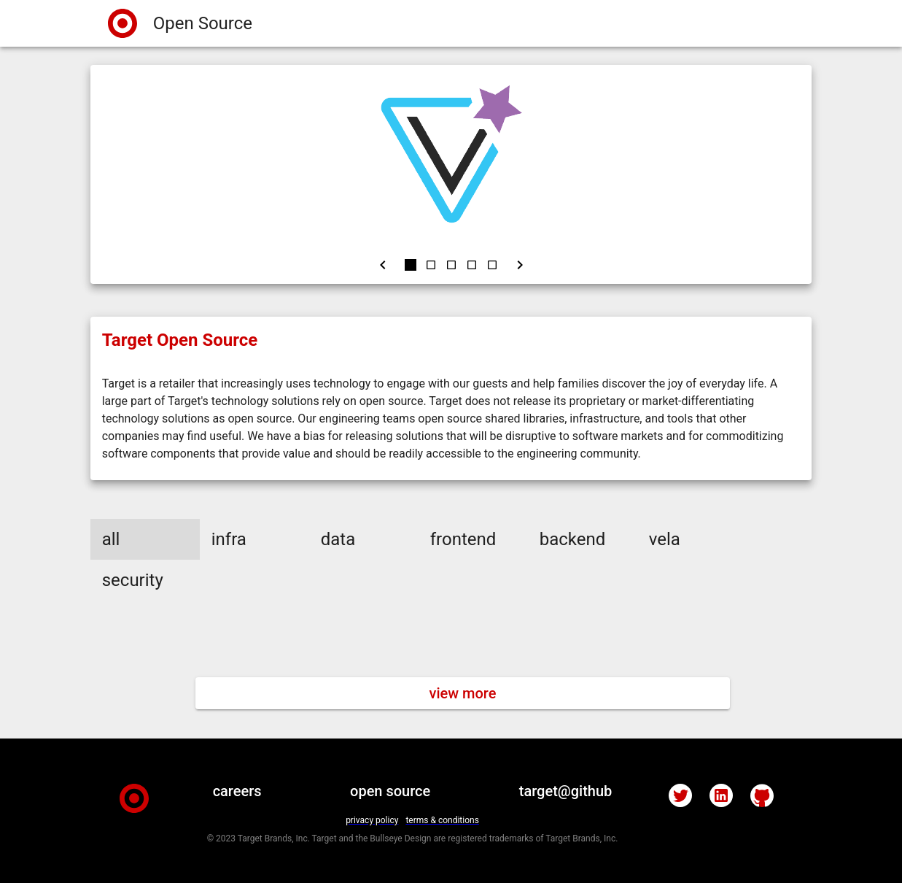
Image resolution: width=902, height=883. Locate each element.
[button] (145, 539)
